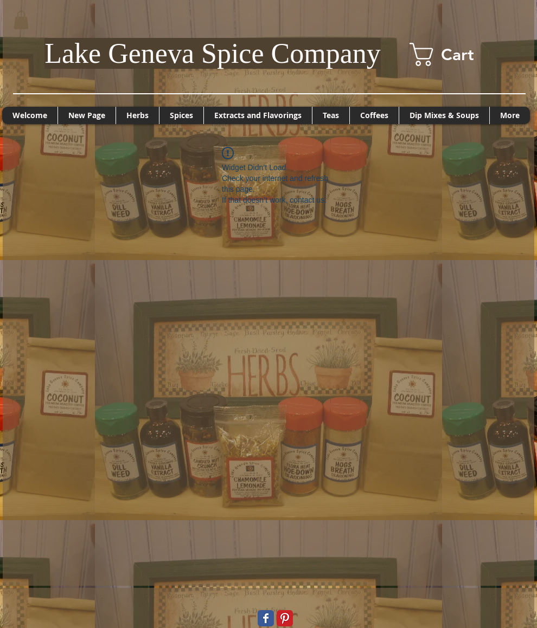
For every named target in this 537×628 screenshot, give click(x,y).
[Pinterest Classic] (285, 618)
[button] (21, 20)
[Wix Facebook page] (266, 618)
